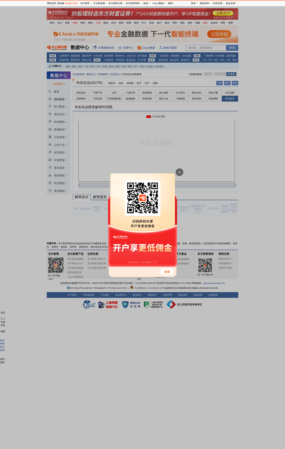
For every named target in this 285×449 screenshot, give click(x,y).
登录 (193, 3)
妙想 (145, 3)
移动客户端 (70, 3)
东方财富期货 (132, 3)
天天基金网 (99, 3)
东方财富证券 (115, 3)
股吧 (170, 3)
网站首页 (51, 3)
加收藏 (60, 3)
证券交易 (217, 3)
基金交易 (230, 3)
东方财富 (84, 3)
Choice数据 (158, 3)
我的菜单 (204, 3)
